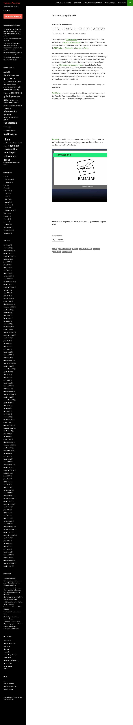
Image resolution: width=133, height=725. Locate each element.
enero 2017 (7, 493)
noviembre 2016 (9, 498)
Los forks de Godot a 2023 (78, 28)
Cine (6, 196)
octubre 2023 (8, 310)
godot (97, 249)
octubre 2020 (8, 397)
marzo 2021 (7, 383)
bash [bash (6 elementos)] (5, 82)
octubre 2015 (8, 532)
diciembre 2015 (8, 526)
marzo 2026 (7, 248)
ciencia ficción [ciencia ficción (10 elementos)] (9, 85)
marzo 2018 (7, 459)
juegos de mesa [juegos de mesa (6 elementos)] (8, 105)
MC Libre (6, 669)
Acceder (6, 681)
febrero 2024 (8, 298)
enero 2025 (7, 279)
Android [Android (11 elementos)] (7, 72)
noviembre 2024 (9, 281)
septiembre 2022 (9, 335)
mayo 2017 (7, 481)
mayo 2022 (7, 346)
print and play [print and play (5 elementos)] (14, 117)
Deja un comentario (78, 33)
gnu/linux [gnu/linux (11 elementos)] (14, 96)
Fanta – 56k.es (8, 666)
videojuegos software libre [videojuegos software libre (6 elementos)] (12, 162)
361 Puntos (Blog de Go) (11, 660)
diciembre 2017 (8, 465)
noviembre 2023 (9, 307)
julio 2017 (7, 476)
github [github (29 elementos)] (7, 96)
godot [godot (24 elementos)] (6, 99)
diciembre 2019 (8, 425)
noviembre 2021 (9, 363)
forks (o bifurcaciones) (72, 42)
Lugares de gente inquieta (93, 3)
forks (75, 249)
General (6, 216)
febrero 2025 (8, 276)
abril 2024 (7, 296)
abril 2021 (7, 380)
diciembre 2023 (8, 304)
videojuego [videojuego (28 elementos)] (14, 145)
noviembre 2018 (9, 445)
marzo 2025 (7, 273)
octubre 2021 (8, 366)
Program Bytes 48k (9, 643)
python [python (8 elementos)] (6, 120)
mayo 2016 (7, 512)
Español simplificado (63, 3)
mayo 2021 (7, 377)
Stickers (8, 182)
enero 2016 (7, 524)
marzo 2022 (7, 352)
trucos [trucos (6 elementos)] (15, 143)
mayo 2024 (7, 293)
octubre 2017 (8, 467)
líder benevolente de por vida (70, 65)
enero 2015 (7, 557)
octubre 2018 (8, 448)
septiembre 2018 (9, 450)
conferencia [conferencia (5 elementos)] (7, 87)
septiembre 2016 (9, 504)
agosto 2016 (7, 507)
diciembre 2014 (8, 560)
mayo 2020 (7, 411)
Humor (6, 219)
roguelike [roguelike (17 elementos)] (8, 130)
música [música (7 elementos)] (6, 117)
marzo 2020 (7, 417)
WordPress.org (8, 689)
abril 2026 (7, 245)
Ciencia (6, 188)
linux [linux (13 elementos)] (15, 105)
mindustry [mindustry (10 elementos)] (7, 108)
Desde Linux (7, 657)
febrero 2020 (8, 419)
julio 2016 (7, 510)
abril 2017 (7, 484)
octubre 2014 (8, 566)
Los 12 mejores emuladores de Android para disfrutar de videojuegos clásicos (13, 583)
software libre (71, 39)
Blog (5, 185)
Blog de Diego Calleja (10, 655)
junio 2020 (7, 408)
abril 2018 (7, 456)
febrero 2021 (8, 386)
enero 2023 (7, 329)
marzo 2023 (7, 324)
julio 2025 (7, 262)
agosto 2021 (7, 372)
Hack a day (7, 652)
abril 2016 (7, 515)
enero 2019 (7, 439)
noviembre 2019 (9, 428)
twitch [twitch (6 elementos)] (5, 146)
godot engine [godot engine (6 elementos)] (14, 100)
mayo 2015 (7, 546)
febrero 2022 (8, 355)
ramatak (57, 251)
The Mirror (56, 93)
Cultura (6, 191)
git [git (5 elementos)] (21, 93)
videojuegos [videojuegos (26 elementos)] (10, 152)
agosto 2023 (7, 312)
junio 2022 (7, 343)
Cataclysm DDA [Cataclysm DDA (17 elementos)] (14, 81)
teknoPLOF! (7, 646)
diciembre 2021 (8, 360)
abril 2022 (7, 349)
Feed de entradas (9, 684)
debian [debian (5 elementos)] (15, 89)
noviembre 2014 (9, 563)
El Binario (6, 649)
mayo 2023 (7, 321)
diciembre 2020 (8, 391)
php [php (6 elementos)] (9, 117)
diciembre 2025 (8, 250)
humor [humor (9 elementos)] (15, 103)
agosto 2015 (7, 538)
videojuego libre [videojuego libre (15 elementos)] (10, 149)
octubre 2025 (8, 253)
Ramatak (55, 139)
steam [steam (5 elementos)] (11, 143)
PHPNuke (58, 48)
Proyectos (122, 3)
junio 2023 (7, 318)
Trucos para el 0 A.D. (10, 578)
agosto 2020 (7, 403)
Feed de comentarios (10, 686)
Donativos (77, 3)
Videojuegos (67, 25)
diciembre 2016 (8, 496)
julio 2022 (7, 341)
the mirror (67, 251)
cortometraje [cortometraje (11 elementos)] (15, 87)
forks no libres (86, 249)
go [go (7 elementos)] (19, 97)
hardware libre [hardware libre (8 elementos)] (8, 103)
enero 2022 (7, 358)
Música (7, 208)
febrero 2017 (8, 490)
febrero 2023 (8, 327)
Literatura (8, 205)
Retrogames (7, 227)
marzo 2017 (7, 487)
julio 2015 (7, 541)
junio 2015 (7, 543)
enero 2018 (7, 462)
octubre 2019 (8, 431)
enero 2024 (7, 301)
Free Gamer (7, 641)
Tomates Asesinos (12, 3)
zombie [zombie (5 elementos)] (6, 164)
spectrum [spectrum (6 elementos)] (6, 143)
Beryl (86, 48)
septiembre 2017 (9, 470)
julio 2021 (7, 374)
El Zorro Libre (8, 663)
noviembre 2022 (9, 332)
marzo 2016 (7, 518)
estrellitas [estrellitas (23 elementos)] (15, 92)
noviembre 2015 (9, 529)
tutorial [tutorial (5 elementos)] (20, 143)
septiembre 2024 (9, 287)
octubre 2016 (8, 501)
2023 (55, 249)
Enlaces (7, 224)
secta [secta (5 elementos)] (13, 130)
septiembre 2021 (9, 369)
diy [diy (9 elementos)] (18, 90)
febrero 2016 (8, 521)
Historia (7, 199)
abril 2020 (7, 414)
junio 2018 (7, 453)
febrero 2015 (8, 555)
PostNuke (69, 48)
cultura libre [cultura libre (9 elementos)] (8, 90)
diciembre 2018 (8, 442)
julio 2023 (7, 315)
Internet (6, 222)
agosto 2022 (7, 338)
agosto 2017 (7, 473)
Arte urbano (8, 179)
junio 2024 (7, 290)
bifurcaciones (65, 249)
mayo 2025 (7, 267)
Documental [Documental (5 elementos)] (7, 93)
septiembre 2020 (9, 400)
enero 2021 (7, 388)
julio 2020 (7, 405)
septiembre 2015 (9, 535)
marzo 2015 (7, 552)
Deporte (6, 213)
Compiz (78, 48)
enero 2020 (7, 422)
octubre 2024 (8, 284)
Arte (5, 177)
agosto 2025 (7, 259)
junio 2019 (7, 436)
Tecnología (56, 25)
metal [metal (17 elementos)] (19, 105)
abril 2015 (7, 549)
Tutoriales (7, 233)
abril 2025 (7, 270)
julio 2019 (7, 434)
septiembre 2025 (9, 256)
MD (66, 33)
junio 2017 (7, 479)
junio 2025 (7, 265)
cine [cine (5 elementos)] (15, 84)
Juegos (7, 202)
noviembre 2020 (9, 394)
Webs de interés (110, 3)
